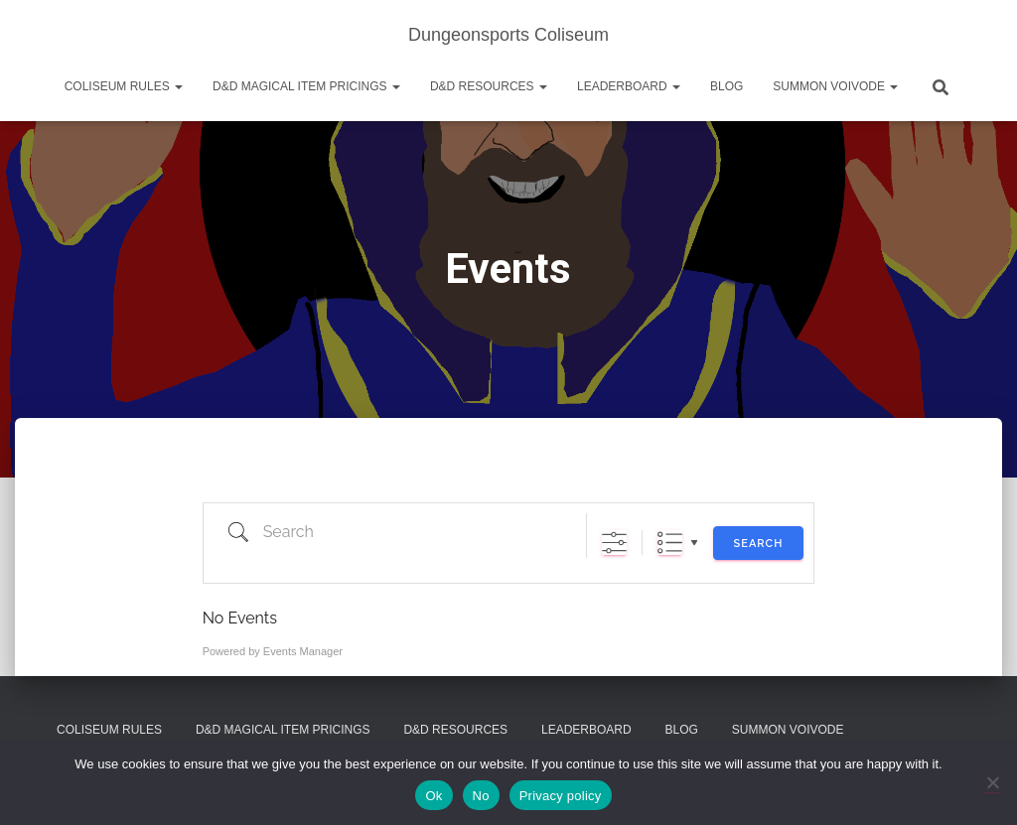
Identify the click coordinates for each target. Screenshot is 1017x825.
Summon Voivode (835, 86)
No (481, 795)
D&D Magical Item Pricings (306, 86)
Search (759, 543)
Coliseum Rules (124, 86)
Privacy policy (560, 795)
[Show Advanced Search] (614, 542)
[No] (992, 782)
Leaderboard (628, 86)
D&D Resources (488, 86)
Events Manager (303, 651)
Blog (726, 86)
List (669, 542)
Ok (433, 795)
